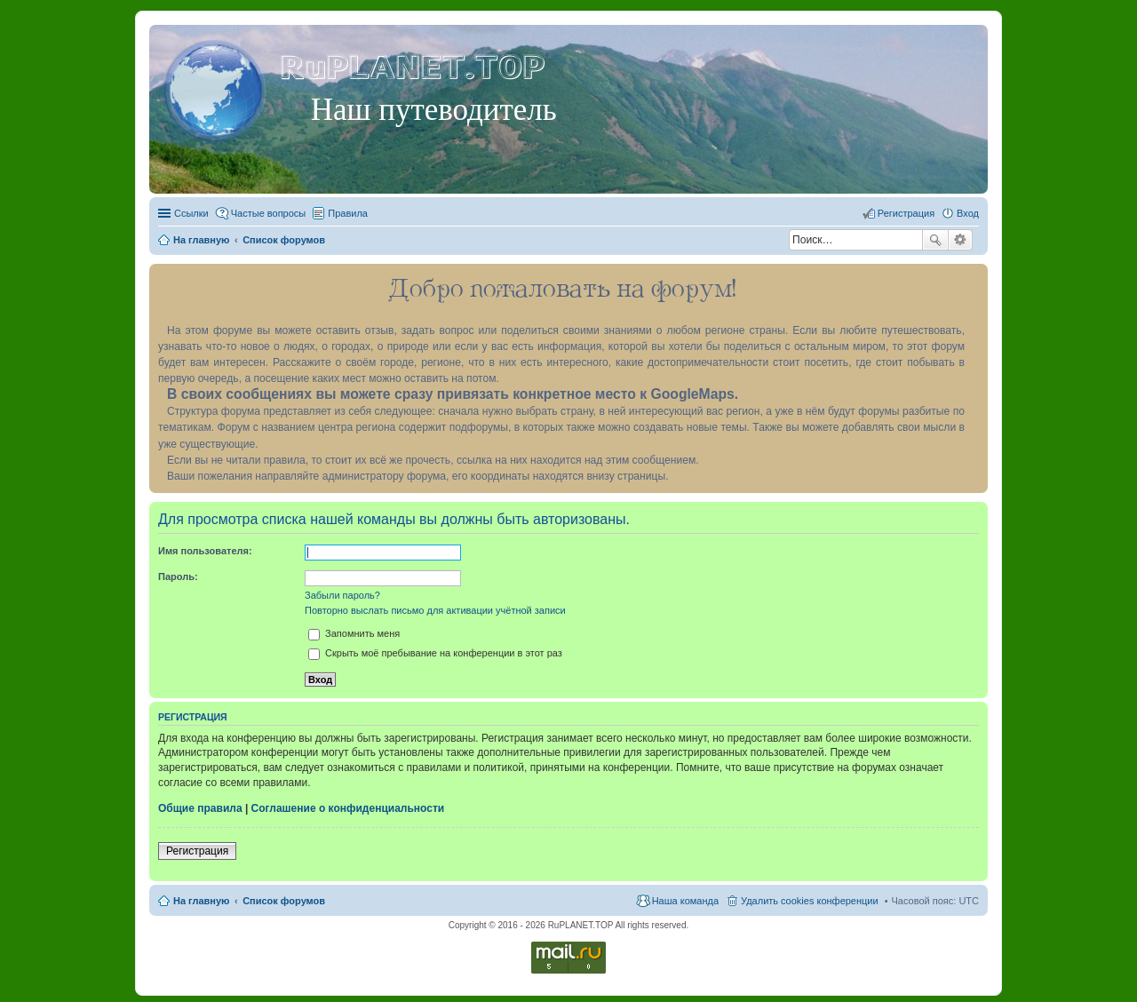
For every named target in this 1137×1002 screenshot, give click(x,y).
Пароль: (178, 576)
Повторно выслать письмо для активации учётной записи (435, 610)
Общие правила (200, 808)
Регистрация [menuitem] (906, 213)
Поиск (935, 239)
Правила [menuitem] (348, 213)
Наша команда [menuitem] (685, 900)
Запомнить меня (354, 633)
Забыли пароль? (342, 595)
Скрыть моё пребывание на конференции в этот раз (435, 653)
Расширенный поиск (961, 239)
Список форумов (284, 900)
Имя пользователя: (205, 550)
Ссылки (191, 213)
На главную (201, 900)
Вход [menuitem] (968, 213)
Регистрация (197, 851)
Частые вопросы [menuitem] (268, 213)
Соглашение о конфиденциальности (348, 808)
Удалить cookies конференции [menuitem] (810, 900)
